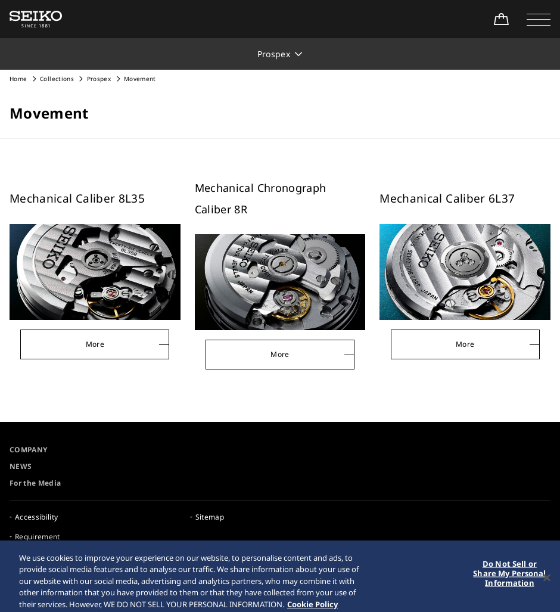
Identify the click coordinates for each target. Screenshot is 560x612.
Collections (57, 78)
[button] (538, 19)
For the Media (35, 483)
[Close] (547, 582)
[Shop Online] (501, 19)
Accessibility (36, 517)
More (95, 344)
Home (18, 78)
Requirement (37, 537)
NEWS (21, 466)
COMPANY (28, 450)
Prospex (99, 78)
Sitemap (209, 517)
